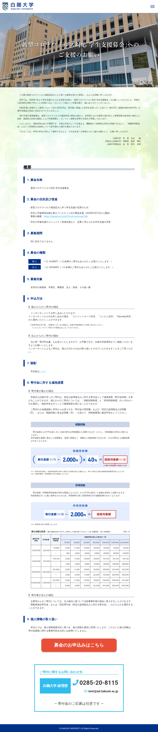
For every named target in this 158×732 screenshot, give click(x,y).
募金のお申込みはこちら (79, 645)
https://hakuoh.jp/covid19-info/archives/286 (66, 216)
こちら (43, 371)
